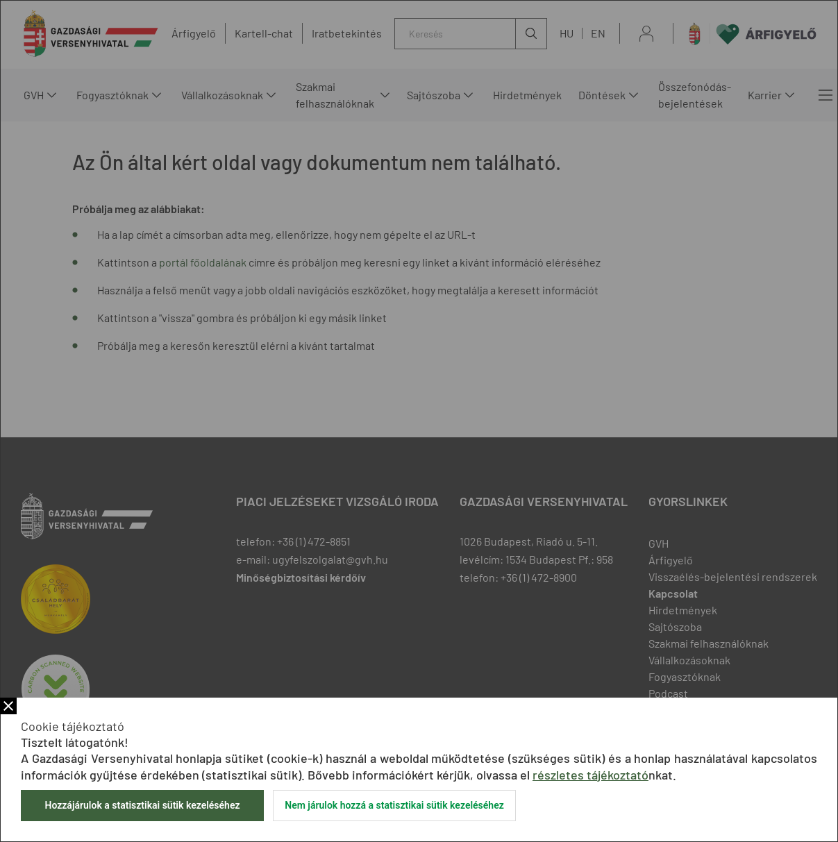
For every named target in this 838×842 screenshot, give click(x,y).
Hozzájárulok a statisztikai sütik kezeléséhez (142, 805)
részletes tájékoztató (590, 774)
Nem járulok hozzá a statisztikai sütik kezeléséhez (394, 805)
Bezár (8, 706)
